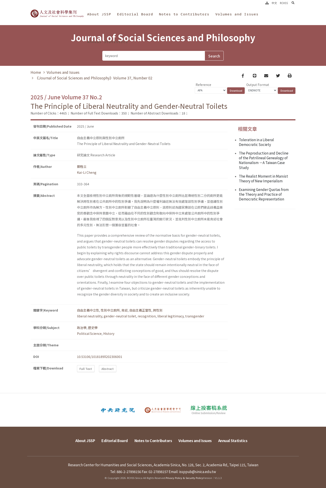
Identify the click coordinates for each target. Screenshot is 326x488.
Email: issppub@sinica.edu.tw (192, 471)
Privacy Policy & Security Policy (184, 478)
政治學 (81, 327)
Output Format (257, 84)
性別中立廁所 (110, 310)
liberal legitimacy (170, 316)
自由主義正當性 (140, 310)
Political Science (89, 333)
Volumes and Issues (237, 14)
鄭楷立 (81, 166)
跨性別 (158, 310)
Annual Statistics (107, 41)
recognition (147, 316)
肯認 (124, 310)
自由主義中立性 (88, 310)
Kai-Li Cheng (86, 172)
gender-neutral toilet (120, 316)
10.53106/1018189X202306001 (99, 356)
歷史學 (93, 327)
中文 (274, 3)
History (108, 333)
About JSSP (99, 14)
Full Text (85, 369)
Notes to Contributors (184, 14)
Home (36, 72)
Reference (203, 84)
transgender (194, 316)
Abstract (107, 369)
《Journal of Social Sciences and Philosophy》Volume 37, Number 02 (93, 78)
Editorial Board (135, 14)
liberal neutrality (89, 316)
